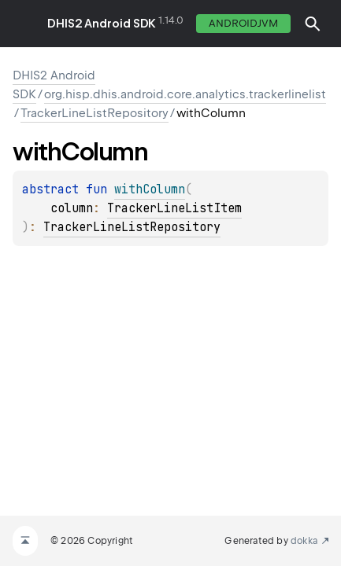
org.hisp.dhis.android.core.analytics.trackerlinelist (185, 94)
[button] (312, 23)
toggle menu (24, 24)
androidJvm (243, 23)
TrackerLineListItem (174, 208)
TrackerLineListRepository (94, 113)
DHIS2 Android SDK (101, 24)
